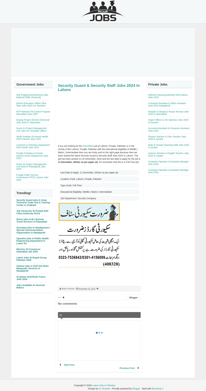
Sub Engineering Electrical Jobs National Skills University (32, 96)
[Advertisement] (103, 51)
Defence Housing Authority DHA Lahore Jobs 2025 (168, 96)
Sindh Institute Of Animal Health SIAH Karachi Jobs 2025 (32, 137)
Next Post (69, 365)
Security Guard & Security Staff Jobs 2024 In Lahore (99, 87)
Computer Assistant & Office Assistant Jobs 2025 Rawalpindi (167, 104)
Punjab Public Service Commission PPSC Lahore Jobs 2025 (32, 177)
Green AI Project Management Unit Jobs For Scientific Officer (31, 129)
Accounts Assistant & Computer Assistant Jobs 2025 (168, 129)
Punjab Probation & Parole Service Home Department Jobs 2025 (32, 155)
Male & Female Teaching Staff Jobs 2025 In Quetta (168, 146)
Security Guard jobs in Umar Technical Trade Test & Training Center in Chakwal (33, 202)
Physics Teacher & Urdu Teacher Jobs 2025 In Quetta (167, 137)
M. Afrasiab (104, 385)
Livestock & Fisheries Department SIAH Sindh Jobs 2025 (33, 146)
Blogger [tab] (133, 297)
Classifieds (88, 146)
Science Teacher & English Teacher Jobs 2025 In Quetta (168, 154)
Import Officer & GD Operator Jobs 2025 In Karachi (168, 121)
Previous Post (126, 365)
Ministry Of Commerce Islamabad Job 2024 (28, 250)
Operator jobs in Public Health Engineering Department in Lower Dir (32, 241)
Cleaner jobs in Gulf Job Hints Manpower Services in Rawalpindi (32, 268)
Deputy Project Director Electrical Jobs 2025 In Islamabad (32, 121)
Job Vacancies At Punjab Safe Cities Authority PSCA (32, 212)
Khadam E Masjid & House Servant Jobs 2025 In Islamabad (168, 112)
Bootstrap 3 (157, 385)
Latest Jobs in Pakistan (103, 382)
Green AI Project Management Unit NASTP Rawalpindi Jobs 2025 (31, 166)
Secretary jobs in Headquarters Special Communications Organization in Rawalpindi (33, 230)
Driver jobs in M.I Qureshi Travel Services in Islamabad (31, 220)
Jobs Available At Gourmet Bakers (30, 286)
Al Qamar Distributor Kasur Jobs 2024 (31, 277)
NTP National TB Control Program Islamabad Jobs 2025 (33, 112)
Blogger (136, 385)
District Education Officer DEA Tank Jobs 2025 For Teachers (31, 104)
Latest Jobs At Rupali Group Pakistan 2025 (31, 258)
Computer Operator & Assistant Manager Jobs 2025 (168, 162)
